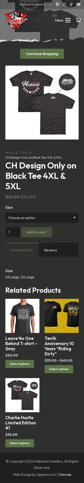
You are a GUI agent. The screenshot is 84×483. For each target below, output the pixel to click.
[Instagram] (64, 4)
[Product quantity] (12, 232)
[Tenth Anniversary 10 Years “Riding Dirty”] (62, 302)
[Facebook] (57, 4)
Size (9, 207)
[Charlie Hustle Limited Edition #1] (22, 381)
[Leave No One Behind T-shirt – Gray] (22, 302)
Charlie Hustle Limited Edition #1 (20, 423)
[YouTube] (78, 4)
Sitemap (64, 474)
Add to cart (36, 232)
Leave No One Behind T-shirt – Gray (21, 343)
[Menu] (62, 20)
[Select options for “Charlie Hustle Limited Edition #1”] (19, 443)
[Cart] (78, 20)
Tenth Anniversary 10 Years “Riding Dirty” (59, 346)
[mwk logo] (16, 20)
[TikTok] (71, 4)
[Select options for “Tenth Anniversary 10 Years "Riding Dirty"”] (59, 369)
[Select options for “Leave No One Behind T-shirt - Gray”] (19, 364)
